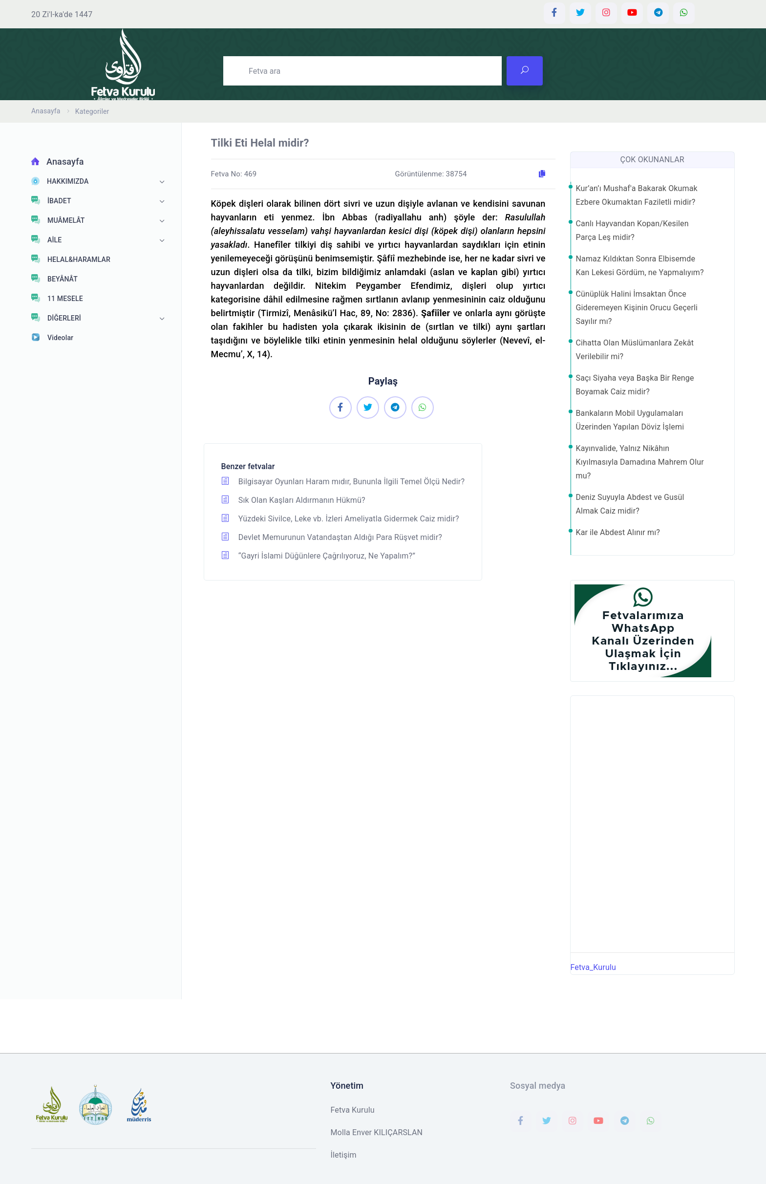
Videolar (52, 337)
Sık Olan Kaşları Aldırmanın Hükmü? (293, 500)
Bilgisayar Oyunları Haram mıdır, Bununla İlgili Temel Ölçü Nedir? (343, 481)
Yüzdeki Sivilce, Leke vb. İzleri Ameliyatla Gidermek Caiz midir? (340, 518)
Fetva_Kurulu (593, 967)
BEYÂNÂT (54, 278)
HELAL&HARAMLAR (70, 259)
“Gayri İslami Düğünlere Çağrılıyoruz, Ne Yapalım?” (318, 555)
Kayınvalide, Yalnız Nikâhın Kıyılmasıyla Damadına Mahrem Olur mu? (640, 462)
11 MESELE (57, 298)
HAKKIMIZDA (59, 181)
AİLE (46, 239)
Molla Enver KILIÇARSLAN (377, 1132)
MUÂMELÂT (58, 219)
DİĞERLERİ (56, 317)
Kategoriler (92, 111)
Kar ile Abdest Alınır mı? (618, 532)
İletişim (344, 1155)
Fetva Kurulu (353, 1110)
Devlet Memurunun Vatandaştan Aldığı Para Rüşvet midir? (331, 537)
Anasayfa (46, 111)
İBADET (51, 200)
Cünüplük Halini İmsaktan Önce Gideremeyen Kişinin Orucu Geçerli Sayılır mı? (637, 307)
